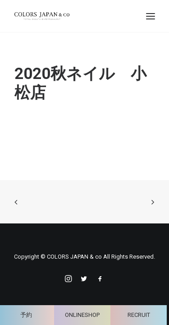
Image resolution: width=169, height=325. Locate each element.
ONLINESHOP (82, 314)
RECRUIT (139, 314)
